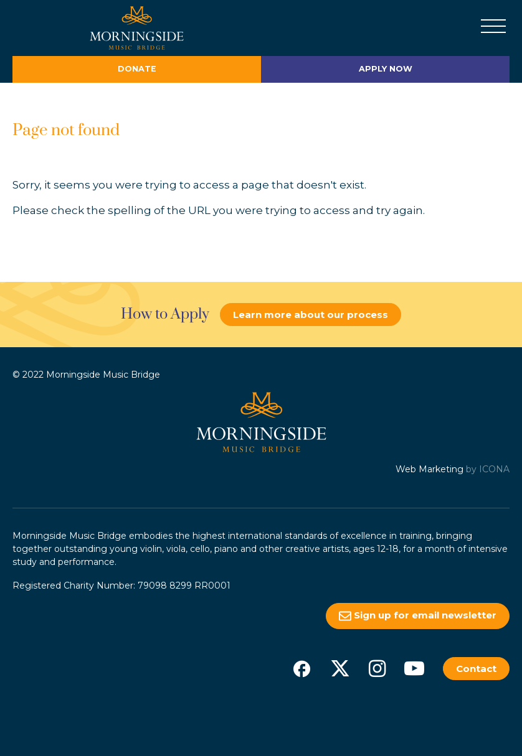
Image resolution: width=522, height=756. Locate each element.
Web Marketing (429, 469)
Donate (137, 68)
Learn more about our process (310, 314)
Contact (476, 668)
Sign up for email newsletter (417, 615)
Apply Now (385, 68)
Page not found (66, 130)
